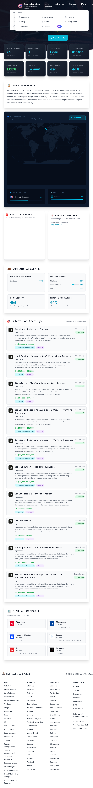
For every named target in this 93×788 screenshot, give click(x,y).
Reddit (76, 687)
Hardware (31, 700)
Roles (6, 682)
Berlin (52, 697)
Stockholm (55, 715)
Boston (53, 729)
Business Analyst (11, 763)
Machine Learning (11, 700)
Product (7, 704)
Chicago (53, 751)
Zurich (52, 718)
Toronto (53, 740)
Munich (53, 700)
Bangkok (54, 736)
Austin (53, 747)
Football (30, 762)
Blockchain (8, 736)
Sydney (53, 762)
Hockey (30, 758)
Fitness (30, 729)
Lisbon (53, 755)
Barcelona (54, 704)
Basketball (31, 747)
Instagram (77, 694)
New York (54, 711)
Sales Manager (10, 733)
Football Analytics (35, 722)
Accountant (9, 729)
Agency (30, 711)
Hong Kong (55, 769)
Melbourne (54, 758)
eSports (30, 689)
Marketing (8, 711)
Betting (30, 693)
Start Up (30, 686)
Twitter (76, 690)
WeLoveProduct (80, 728)
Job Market (48, 5)
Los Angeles (55, 722)
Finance (7, 740)
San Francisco (56, 707)
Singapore (54, 744)
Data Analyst (9, 766)
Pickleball (31, 769)
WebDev (7, 686)
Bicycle (30, 715)
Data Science (9, 693)
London (53, 686)
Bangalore (54, 766)
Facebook (77, 701)
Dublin (53, 733)
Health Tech (32, 736)
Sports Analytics (11, 770)
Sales (6, 715)
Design (6, 707)
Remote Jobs (9, 726)
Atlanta (53, 726)
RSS (75, 705)
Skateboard (32, 726)
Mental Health (33, 733)
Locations (54, 682)
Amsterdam (55, 689)
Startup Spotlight (81, 725)
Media (29, 697)
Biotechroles (78, 721)
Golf (29, 755)
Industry (31, 682)
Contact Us (78, 708)
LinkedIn (77, 697)
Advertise (59, 4)
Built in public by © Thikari (18, 674)
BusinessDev (9, 697)
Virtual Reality (10, 689)
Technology (32, 704)
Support (7, 718)
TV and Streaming (35, 707)
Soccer (30, 744)
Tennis (30, 766)
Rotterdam (54, 693)
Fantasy (30, 740)
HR (5, 722)
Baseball (30, 751)
